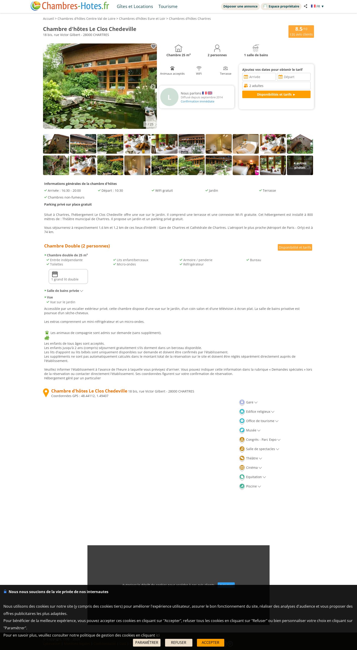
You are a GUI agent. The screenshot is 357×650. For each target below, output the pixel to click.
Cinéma (250, 467)
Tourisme (168, 6)
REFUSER (178, 642)
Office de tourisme (259, 421)
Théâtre (250, 458)
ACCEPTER (210, 642)
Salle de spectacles (259, 449)
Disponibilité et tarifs (295, 247)
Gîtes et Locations (135, 6)
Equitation (252, 477)
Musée (250, 430)
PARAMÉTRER (146, 642)
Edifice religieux (257, 411)
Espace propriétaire (281, 6)
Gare (248, 402)
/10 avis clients (301, 31)
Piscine (250, 486)
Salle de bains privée (63, 290)
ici (158, 635)
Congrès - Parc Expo (260, 439)
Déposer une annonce (240, 6)
